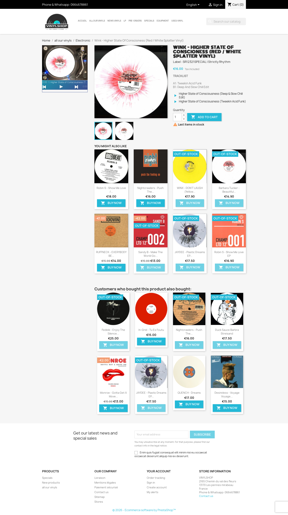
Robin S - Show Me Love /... (111, 189)
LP (125, 20)
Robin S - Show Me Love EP (229, 254)
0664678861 (79, 5)
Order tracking (156, 478)
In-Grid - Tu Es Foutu (151, 330)
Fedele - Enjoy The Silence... (113, 331)
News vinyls (114, 20)
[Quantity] (177, 117)
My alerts (152, 492)
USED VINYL (177, 20)
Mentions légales (105, 482)
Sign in (151, 482)
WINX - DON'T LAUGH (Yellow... (190, 189)
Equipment (163, 20)
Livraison (99, 478)
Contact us (101, 492)
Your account (159, 471)
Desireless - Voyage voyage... (227, 394)
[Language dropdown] (193, 5)
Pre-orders (135, 20)
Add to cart (204, 117)
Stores (98, 501)
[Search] (226, 21)
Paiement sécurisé (106, 487)
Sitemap (99, 497)
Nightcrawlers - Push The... (150, 189)
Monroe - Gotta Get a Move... (113, 394)
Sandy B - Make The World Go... (150, 254)
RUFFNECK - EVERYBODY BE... (111, 254)
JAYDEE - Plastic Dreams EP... (190, 254)
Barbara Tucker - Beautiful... (229, 189)
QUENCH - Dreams (189, 392)
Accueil (82, 20)
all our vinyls (97, 20)
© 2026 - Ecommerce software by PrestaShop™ (144, 510)
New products (51, 482)
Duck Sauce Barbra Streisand (227, 331)
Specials (149, 20)
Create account (157, 487)
